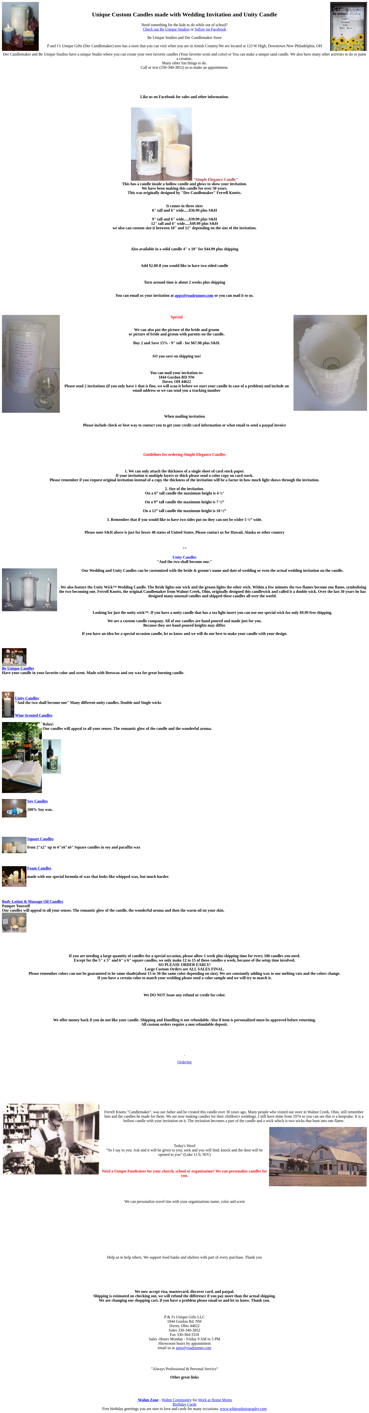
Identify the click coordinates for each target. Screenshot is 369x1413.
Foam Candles (39, 868)
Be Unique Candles (18, 668)
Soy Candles (37, 801)
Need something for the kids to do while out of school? (184, 25)
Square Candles (40, 839)
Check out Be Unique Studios (166, 29)
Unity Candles (27, 698)
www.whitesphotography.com (243, 1409)
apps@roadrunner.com (194, 295)
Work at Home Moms (215, 1400)
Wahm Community (177, 1400)
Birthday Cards (184, 1404)
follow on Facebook (210, 29)
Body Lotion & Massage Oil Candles (32, 901)
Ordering (185, 1062)
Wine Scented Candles (33, 715)
